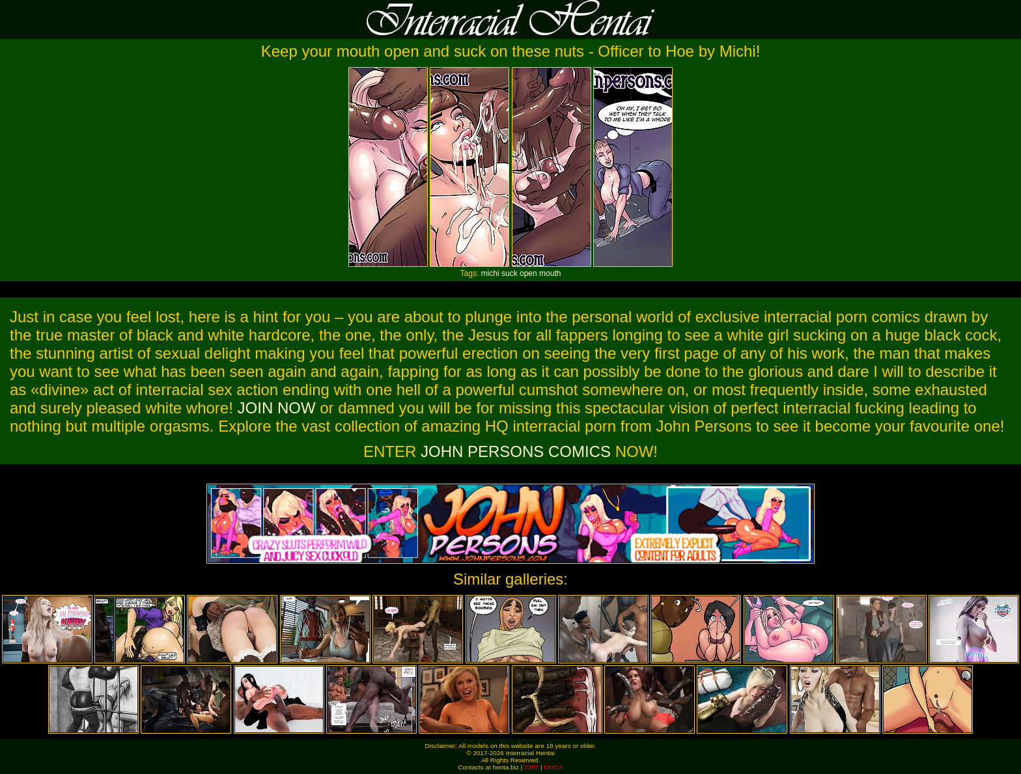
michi (490, 273)
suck (509, 273)
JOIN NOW (277, 408)
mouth (550, 273)
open (528, 273)
